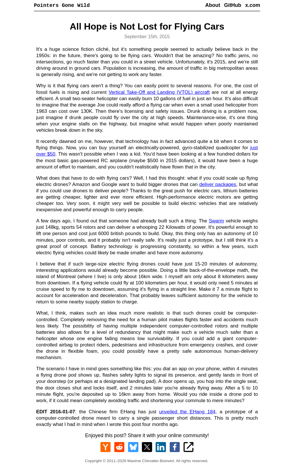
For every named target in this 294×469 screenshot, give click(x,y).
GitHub (232, 6)
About (212, 6)
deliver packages (217, 185)
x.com (252, 6)
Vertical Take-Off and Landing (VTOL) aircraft (159, 93)
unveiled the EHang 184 (187, 412)
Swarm (216, 221)
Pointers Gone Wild (62, 5)
